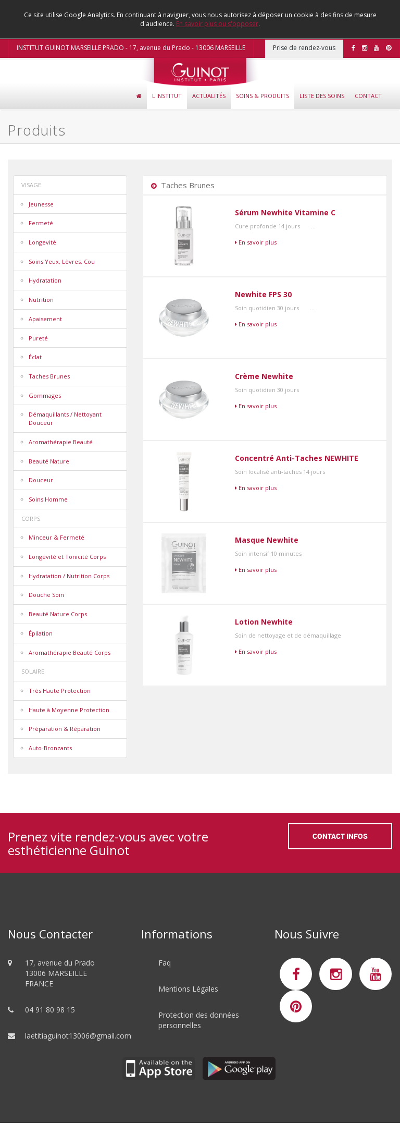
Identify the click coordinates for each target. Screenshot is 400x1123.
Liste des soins (321, 96)
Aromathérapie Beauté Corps (69, 652)
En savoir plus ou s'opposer (217, 23)
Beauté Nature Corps (58, 614)
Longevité (42, 242)
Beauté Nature (49, 461)
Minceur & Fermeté (56, 537)
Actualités (209, 96)
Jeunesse (41, 204)
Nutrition (41, 299)
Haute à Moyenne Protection (69, 710)
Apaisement (45, 319)
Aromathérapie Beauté (61, 442)
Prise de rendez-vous (304, 47)
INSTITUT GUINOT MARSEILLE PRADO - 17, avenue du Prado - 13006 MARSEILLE (131, 47)
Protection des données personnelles (198, 1020)
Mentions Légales (188, 989)
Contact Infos (340, 836)
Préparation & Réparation (65, 729)
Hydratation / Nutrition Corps (69, 576)
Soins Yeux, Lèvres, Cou (62, 261)
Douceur (41, 480)
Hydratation (45, 280)
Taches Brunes (49, 376)
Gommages (45, 395)
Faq (164, 963)
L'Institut (167, 96)
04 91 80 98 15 (50, 1010)
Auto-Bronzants (50, 748)
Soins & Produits (262, 96)
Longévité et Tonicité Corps (67, 556)
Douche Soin (46, 595)
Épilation (41, 633)
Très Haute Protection (60, 690)
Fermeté (41, 223)
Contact (368, 96)
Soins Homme (48, 499)
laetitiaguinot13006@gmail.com (78, 1036)
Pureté (38, 338)
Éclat (35, 357)
